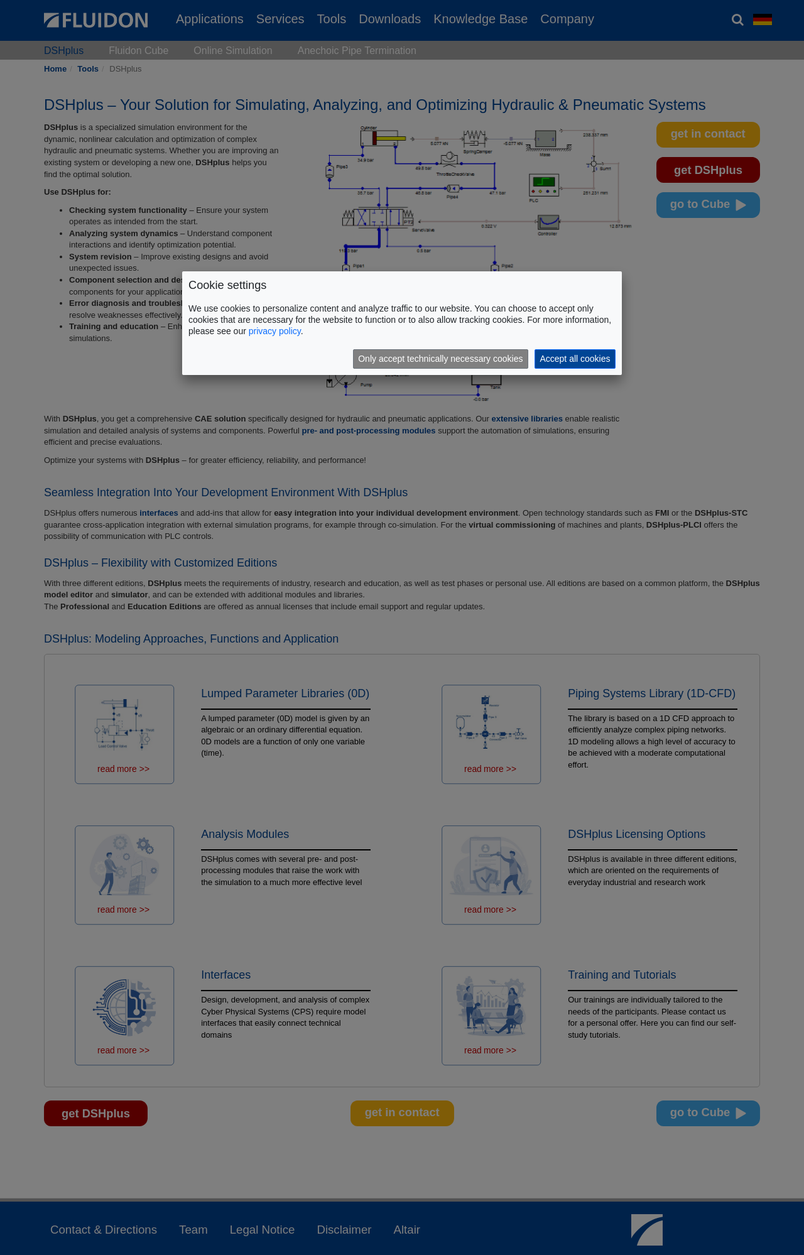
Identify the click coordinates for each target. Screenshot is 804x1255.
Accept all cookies (575, 359)
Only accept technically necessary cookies (440, 359)
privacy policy (275, 331)
